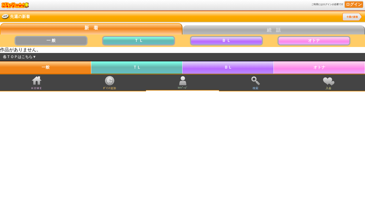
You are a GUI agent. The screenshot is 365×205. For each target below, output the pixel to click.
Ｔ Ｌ (138, 40)
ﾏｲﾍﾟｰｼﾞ (183, 87)
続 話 (274, 30)
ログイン (354, 4)
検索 (255, 88)
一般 (46, 67)
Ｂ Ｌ (226, 40)
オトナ (314, 40)
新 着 (91, 27)
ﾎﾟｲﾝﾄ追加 (109, 88)
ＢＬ (228, 67)
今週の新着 (352, 17)
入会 (328, 88)
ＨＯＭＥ (36, 88)
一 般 (51, 40)
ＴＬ (137, 67)
